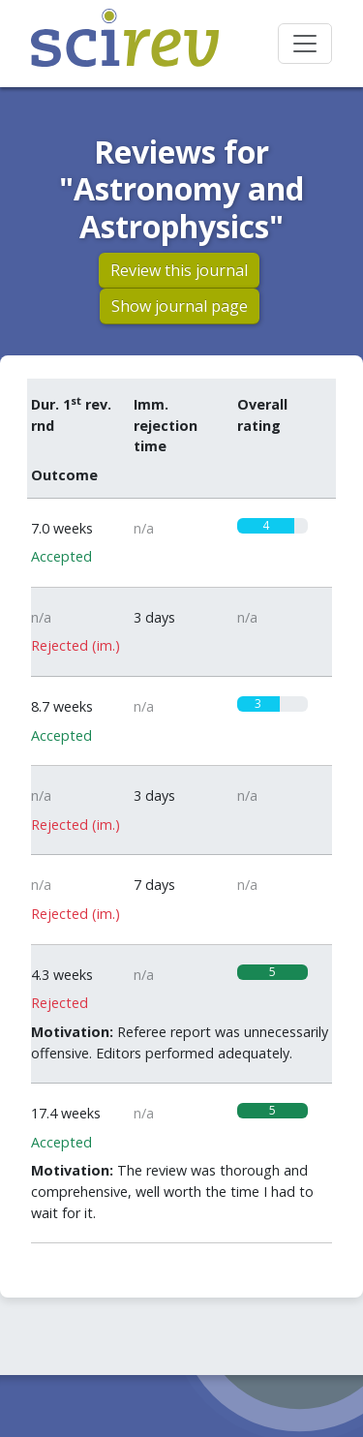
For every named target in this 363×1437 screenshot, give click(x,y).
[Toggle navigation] (305, 43)
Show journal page (179, 306)
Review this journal (179, 270)
